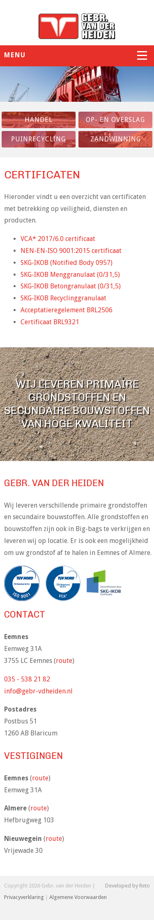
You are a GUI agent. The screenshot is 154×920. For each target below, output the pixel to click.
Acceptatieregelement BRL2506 (67, 310)
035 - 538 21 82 (27, 679)
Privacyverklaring (24, 897)
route (64, 661)
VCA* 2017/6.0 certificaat (58, 239)
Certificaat (50, 322)
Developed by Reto (127, 886)
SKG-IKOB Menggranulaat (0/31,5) (70, 275)
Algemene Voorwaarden (78, 897)
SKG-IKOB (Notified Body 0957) (67, 263)
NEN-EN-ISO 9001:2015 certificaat (71, 251)
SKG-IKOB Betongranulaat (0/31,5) (71, 286)
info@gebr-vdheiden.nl (38, 691)
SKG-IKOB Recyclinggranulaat (63, 298)
